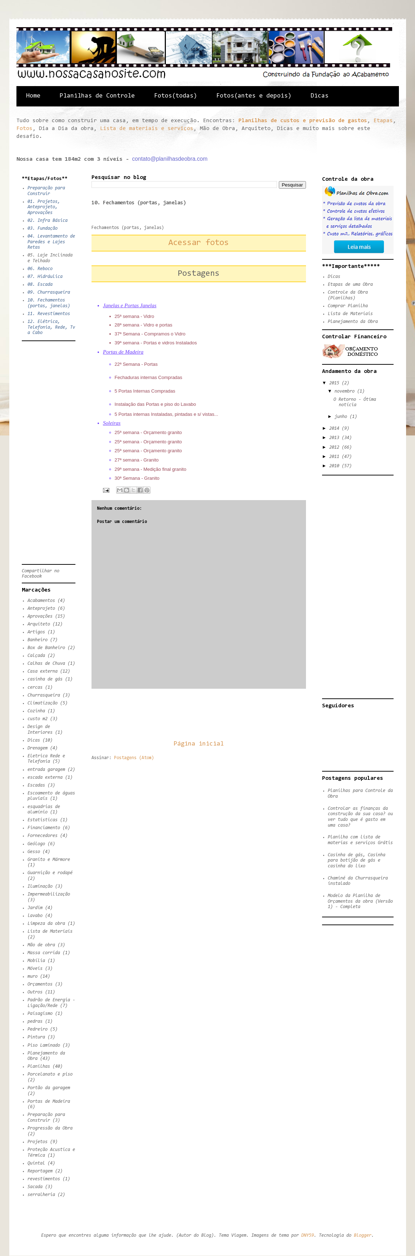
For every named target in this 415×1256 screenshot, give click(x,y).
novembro (346, 391)
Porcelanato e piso (50, 1074)
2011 (335, 456)
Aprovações (40, 616)
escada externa (45, 777)
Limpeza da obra (46, 923)
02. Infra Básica (48, 220)
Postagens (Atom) (134, 758)
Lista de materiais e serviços (146, 128)
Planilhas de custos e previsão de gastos (302, 121)
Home (33, 96)
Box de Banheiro (46, 648)
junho (342, 416)
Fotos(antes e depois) (253, 96)
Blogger (362, 1235)
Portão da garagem (49, 1088)
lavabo (35, 915)
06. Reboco (40, 268)
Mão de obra (41, 945)
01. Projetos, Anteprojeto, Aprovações (44, 207)
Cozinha (36, 711)
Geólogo (36, 844)
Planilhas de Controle (97, 96)
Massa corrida (44, 953)
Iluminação (40, 886)
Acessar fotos (198, 243)
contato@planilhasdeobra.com (170, 159)
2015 (335, 383)
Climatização (43, 703)
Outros (35, 992)
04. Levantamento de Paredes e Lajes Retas (51, 242)
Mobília (36, 960)
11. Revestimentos (49, 313)
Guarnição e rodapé (50, 873)
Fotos (24, 128)
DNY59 (307, 1235)
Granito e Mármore (49, 859)
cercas (35, 687)
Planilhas (39, 1066)
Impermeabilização (49, 894)
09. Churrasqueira (49, 292)
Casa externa (43, 671)
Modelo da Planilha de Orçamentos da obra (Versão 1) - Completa (360, 901)
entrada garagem (46, 769)
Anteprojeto (41, 608)
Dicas (319, 96)
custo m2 (38, 719)
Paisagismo (40, 1013)
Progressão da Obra (50, 1128)
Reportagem (40, 1171)
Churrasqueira (44, 695)
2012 (335, 447)
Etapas (383, 121)
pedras (35, 1021)
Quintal (36, 1163)
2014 (335, 428)
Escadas (36, 785)
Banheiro (38, 640)
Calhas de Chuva (46, 663)
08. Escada (40, 284)
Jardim (35, 908)
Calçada (36, 655)
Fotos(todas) (175, 96)
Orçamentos (40, 984)
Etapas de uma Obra (350, 284)
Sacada (35, 1187)
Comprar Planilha (348, 306)
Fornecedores (43, 835)
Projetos (38, 1142)
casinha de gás (45, 679)
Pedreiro (38, 1029)
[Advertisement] (222, 714)
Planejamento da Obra (353, 321)
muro (33, 976)
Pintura (36, 1037)
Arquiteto (39, 624)
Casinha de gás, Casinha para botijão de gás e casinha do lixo (356, 860)
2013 (335, 437)
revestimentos (44, 1179)
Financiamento (44, 828)
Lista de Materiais (50, 931)
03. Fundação (43, 228)
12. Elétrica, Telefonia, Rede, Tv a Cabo (51, 327)
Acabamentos (41, 600)
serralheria (41, 1194)
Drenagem (38, 748)
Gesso (34, 851)
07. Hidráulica (45, 276)
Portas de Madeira (49, 1101)
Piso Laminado (44, 1045)
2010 (335, 466)
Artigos (36, 632)
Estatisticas (43, 820)
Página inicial (199, 744)
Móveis (35, 968)
